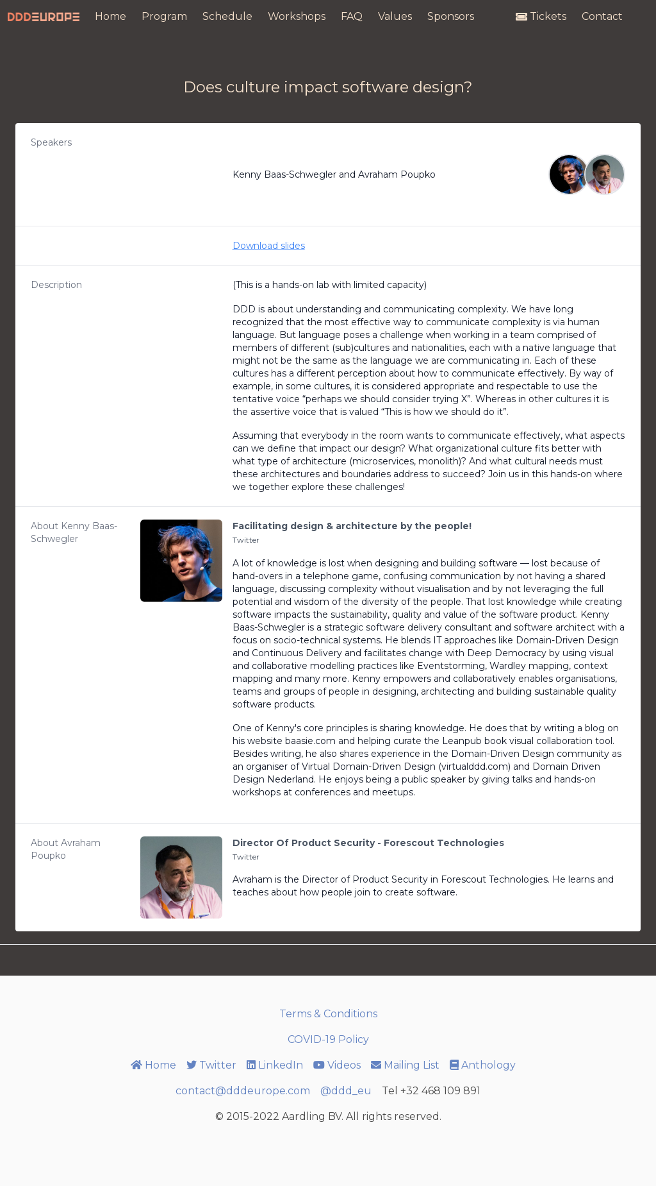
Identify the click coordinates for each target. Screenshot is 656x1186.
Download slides (269, 245)
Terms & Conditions (328, 1014)
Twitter (246, 540)
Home (110, 16)
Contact (602, 16)
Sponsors (450, 16)
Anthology (483, 1065)
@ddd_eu (346, 1091)
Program (164, 16)
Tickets (541, 16)
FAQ (352, 16)
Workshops (296, 16)
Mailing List (405, 1065)
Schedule (227, 16)
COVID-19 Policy (328, 1039)
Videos (337, 1065)
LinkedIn (275, 1065)
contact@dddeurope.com (243, 1091)
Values (395, 16)
